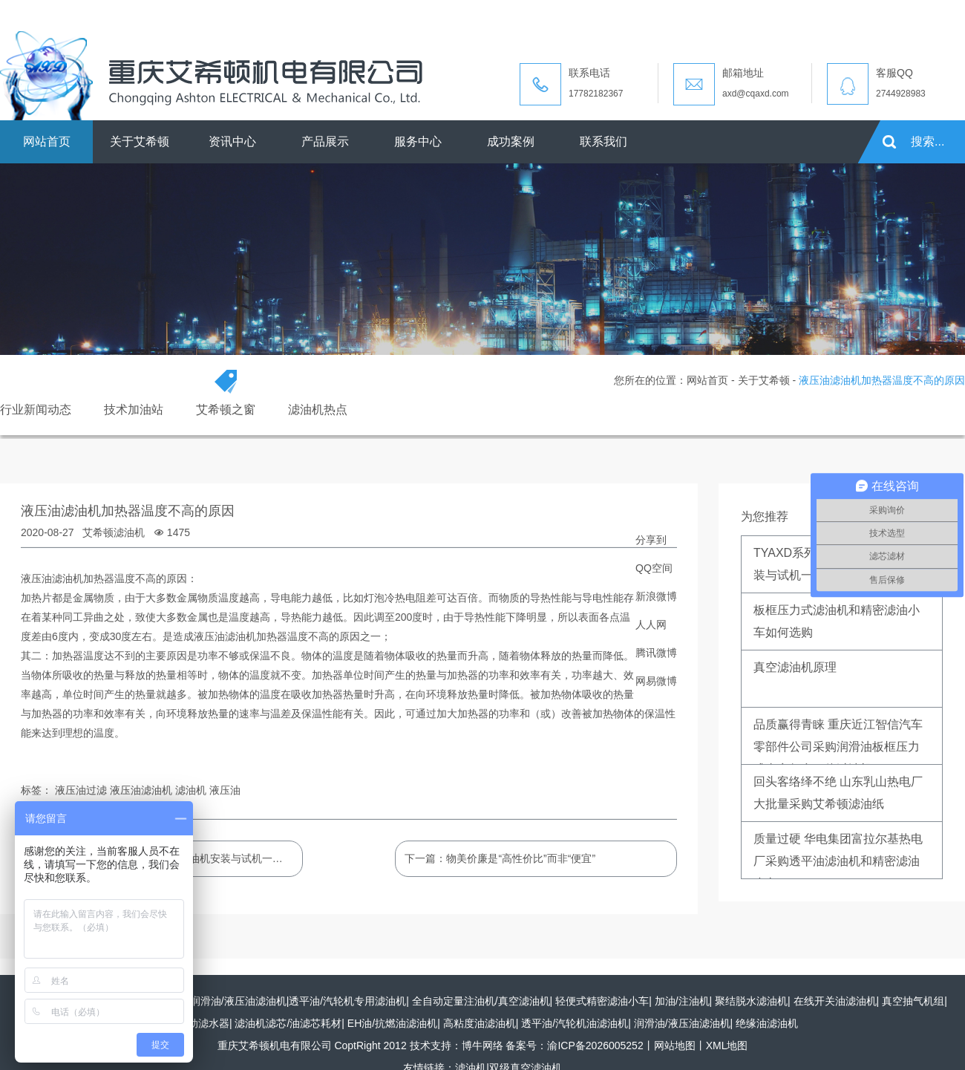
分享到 (651, 540)
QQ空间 (654, 568)
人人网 (651, 624)
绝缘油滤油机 (767, 1023)
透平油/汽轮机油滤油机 (574, 1023)
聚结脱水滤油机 (751, 1001)
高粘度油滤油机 (479, 1023)
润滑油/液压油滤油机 (238, 1001)
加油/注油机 (682, 1001)
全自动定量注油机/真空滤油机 (481, 1001)
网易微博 (656, 681)
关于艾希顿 (139, 141)
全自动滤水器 (198, 1023)
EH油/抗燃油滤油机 (392, 1023)
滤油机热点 (317, 409)
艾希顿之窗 (225, 409)
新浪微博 (656, 596)
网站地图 (675, 1045)
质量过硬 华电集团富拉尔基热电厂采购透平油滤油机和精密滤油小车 (838, 855)
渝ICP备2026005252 (595, 1045)
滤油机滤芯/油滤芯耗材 (288, 1023)
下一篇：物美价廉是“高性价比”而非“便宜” (500, 858)
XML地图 (727, 1045)
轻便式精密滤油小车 (602, 1001)
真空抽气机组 (913, 1001)
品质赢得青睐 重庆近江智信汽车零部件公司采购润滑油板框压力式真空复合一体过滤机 (838, 741)
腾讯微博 (656, 653)
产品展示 (325, 141)
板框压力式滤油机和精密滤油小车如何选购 (836, 621)
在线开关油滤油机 (835, 1001)
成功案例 (510, 141)
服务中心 (418, 141)
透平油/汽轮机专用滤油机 (347, 1001)
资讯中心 (232, 141)
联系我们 (603, 141)
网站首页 (47, 141)
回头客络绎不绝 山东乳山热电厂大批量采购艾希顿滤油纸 (838, 792)
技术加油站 (133, 409)
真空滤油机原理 (795, 667)
